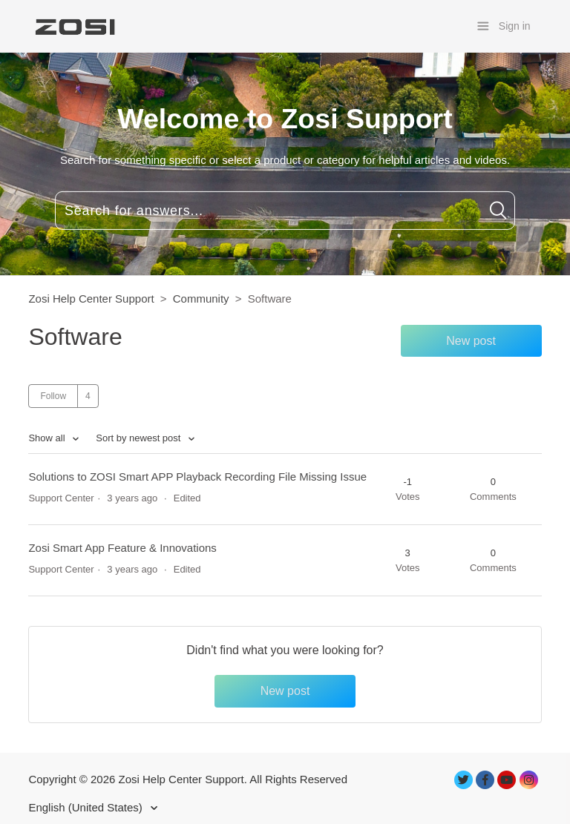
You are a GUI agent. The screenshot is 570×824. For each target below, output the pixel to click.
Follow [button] (53, 396)
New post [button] (471, 340)
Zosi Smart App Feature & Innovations (122, 547)
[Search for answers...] (285, 210)
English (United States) (86, 807)
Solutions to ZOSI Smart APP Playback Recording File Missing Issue (197, 476)
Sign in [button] (515, 26)
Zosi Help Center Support (91, 298)
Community (201, 298)
